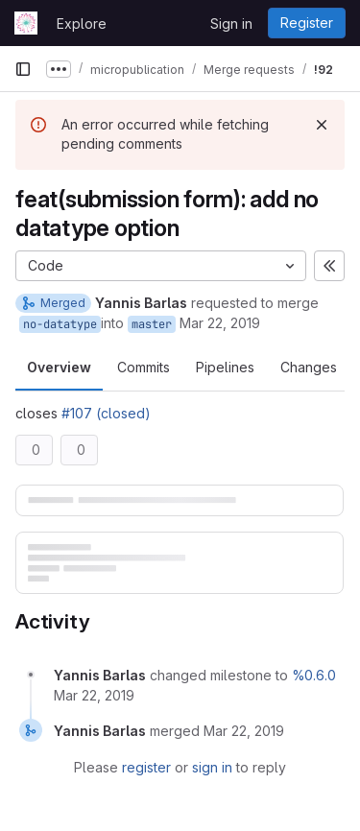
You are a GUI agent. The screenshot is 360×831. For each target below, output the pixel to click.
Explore (82, 23)
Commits (143, 367)
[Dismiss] (321, 124)
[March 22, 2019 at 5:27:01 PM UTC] (94, 695)
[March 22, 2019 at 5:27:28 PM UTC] (244, 731)
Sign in (231, 23)
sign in (212, 767)
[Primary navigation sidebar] (23, 69)
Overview (59, 367)
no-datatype (60, 324)
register (146, 767)
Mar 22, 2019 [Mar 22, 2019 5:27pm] (220, 323)
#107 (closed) (106, 413)
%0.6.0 (314, 675)
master (152, 324)
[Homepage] (26, 23)
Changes (308, 367)
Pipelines (225, 367)
